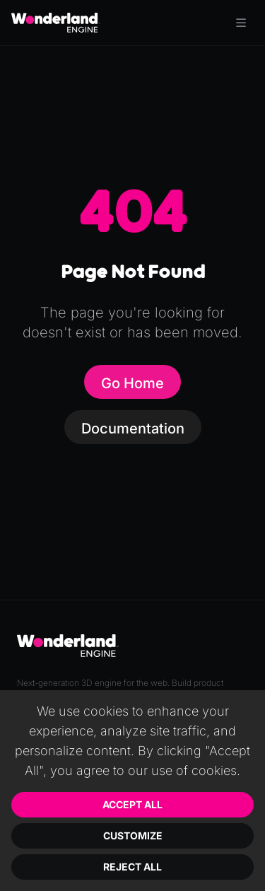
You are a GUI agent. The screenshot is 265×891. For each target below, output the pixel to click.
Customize (133, 835)
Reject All (132, 867)
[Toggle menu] (241, 22)
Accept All (132, 804)
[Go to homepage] (55, 23)
